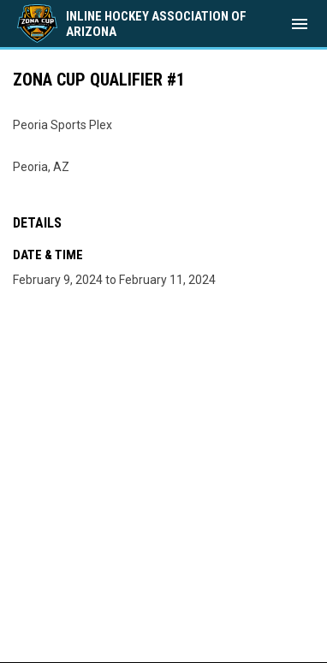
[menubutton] (299, 24)
